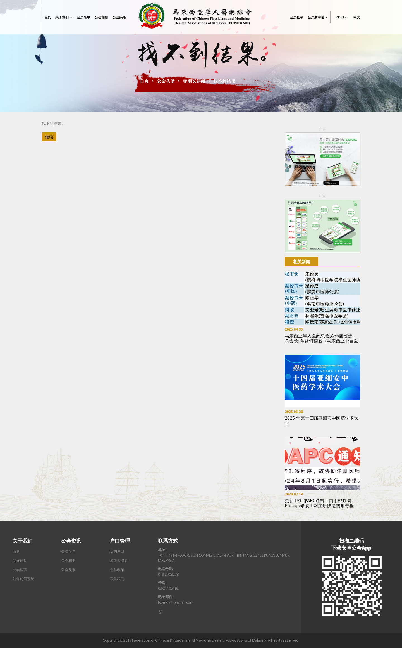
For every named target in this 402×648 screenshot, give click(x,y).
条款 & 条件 (119, 560)
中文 (356, 17)
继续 (49, 136)
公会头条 (166, 81)
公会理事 (20, 570)
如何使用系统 (23, 578)
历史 (16, 551)
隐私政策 (117, 570)
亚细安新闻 (194, 81)
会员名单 (68, 551)
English (341, 17)
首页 (144, 81)
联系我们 (117, 578)
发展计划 (20, 560)
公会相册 (68, 560)
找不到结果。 (226, 81)
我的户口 (117, 551)
